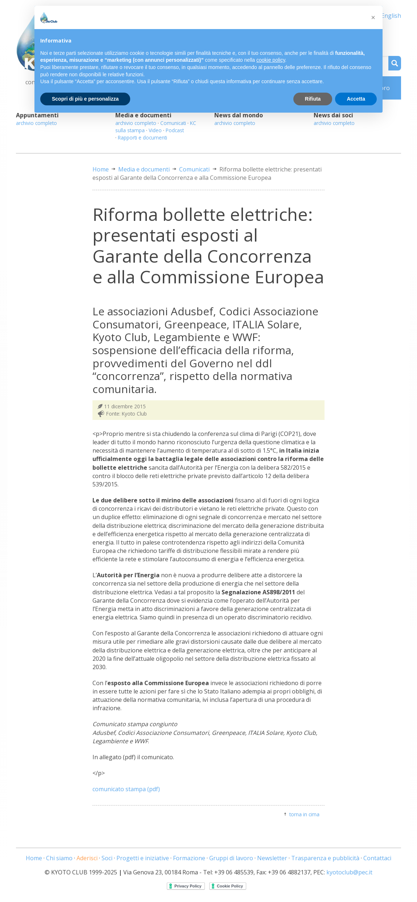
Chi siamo (59, 858)
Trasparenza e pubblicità (325, 858)
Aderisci (87, 858)
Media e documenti (144, 169)
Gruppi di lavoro (231, 858)
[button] (373, 17)
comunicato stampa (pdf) (126, 789)
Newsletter (272, 858)
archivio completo (36, 123)
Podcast (175, 130)
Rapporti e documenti (142, 137)
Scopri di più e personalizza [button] (85, 99)
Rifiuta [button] (313, 99)
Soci (107, 858)
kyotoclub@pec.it (349, 872)
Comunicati (173, 123)
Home (100, 169)
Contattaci (377, 858)
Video (155, 130)
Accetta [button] (356, 99)
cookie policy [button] (270, 60)
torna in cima (304, 814)
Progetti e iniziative (142, 858)
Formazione (189, 858)
